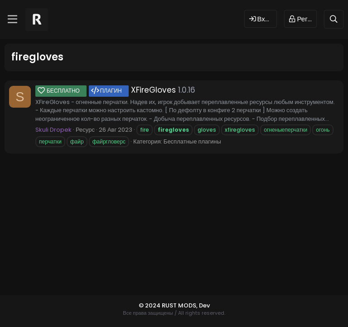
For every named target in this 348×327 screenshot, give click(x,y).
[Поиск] (333, 19)
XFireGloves (105, 89)
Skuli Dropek (53, 129)
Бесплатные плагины (192, 141)
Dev (204, 305)
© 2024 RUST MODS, (169, 305)
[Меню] (12, 19)
